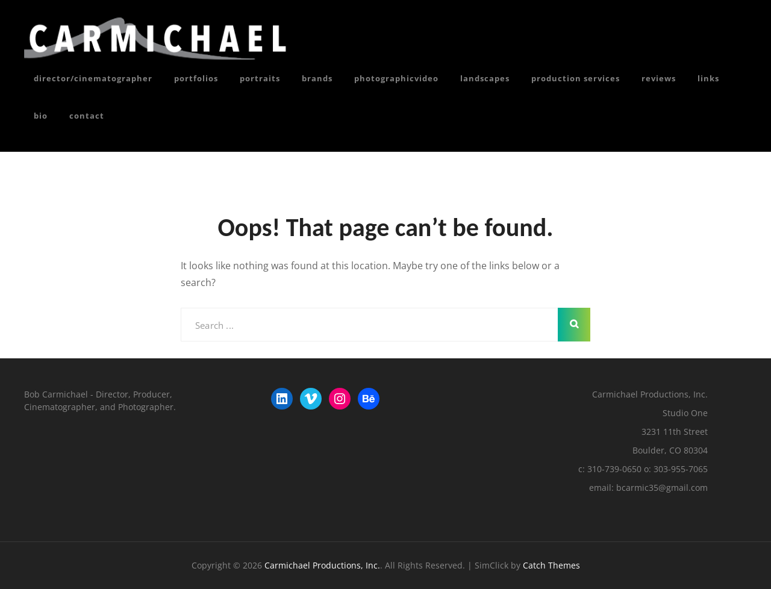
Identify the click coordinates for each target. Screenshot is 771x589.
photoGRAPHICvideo (396, 78)
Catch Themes (551, 565)
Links (708, 78)
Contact (86, 115)
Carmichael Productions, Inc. (322, 565)
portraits (260, 78)
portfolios (196, 78)
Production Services (575, 78)
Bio (41, 115)
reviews (658, 78)
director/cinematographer (93, 78)
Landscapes (485, 78)
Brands (317, 78)
